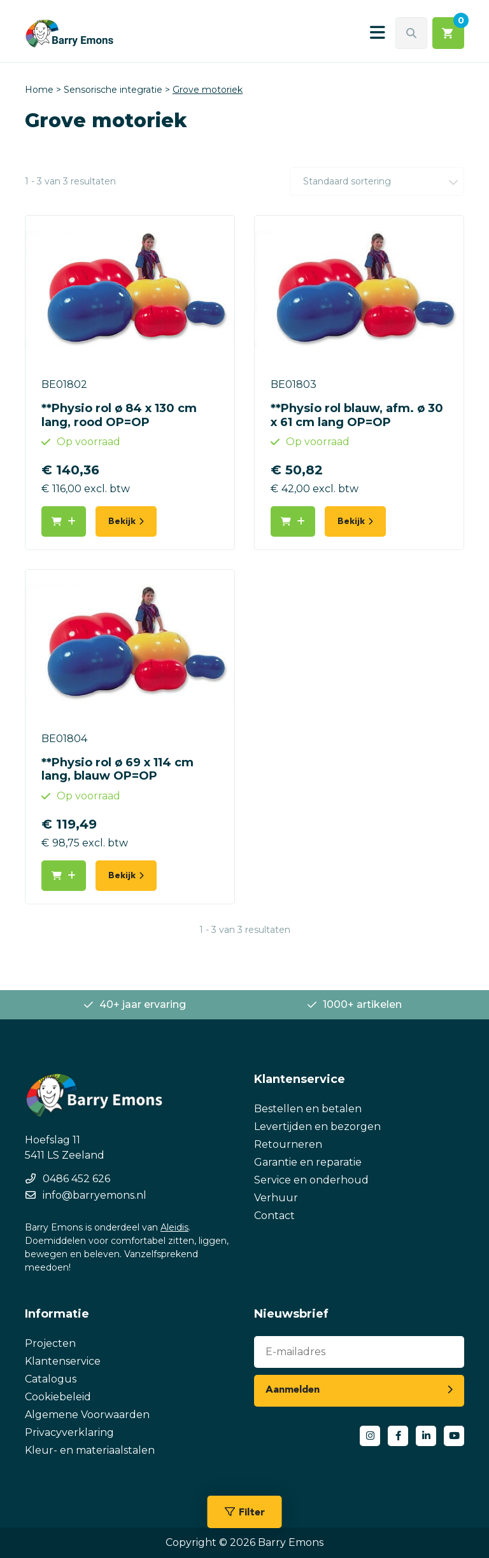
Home (39, 89)
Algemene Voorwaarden (87, 1415)
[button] (63, 521)
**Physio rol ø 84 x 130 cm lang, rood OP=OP (119, 415)
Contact (274, 1216)
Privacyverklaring (69, 1432)
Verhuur (276, 1198)
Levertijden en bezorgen (317, 1126)
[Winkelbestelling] (377, 181)
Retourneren (288, 1144)
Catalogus (50, 1379)
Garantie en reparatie (308, 1162)
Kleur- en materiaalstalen (90, 1450)
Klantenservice (63, 1361)
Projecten (50, 1343)
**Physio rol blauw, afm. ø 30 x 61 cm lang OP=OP (357, 415)
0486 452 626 (76, 1179)
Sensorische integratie (113, 89)
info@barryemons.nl (94, 1195)
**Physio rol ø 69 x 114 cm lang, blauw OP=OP (117, 769)
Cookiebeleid (58, 1397)
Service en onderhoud (311, 1180)
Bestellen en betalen (308, 1109)
